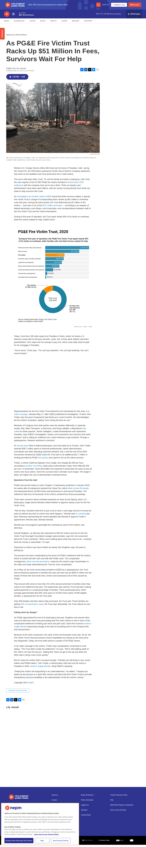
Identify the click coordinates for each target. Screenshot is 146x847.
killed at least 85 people (78, 490)
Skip (42, 841)
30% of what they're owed (32, 606)
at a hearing (80, 516)
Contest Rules (86, 817)
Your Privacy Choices (61, 841)
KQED (31, 685)
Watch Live (119, 5)
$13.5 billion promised (52, 207)
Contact (54, 802)
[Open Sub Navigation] (11, 23)
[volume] (13, 16)
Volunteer (84, 812)
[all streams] (134, 16)
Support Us (85, 807)
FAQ (111, 802)
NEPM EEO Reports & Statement (121, 807)
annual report (23, 448)
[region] (40, 824)
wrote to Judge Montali (40, 668)
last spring (42, 460)
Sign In (105, 6)
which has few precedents (38, 564)
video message (20, 416)
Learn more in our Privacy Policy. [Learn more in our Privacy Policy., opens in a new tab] (46, 834)
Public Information (87, 802)
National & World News (16, 37)
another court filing (33, 468)
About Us (55, 797)
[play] (7, 16)
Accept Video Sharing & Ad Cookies (19, 841)
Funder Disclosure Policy (119, 797)
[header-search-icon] (98, 6)
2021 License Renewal (118, 812)
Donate (136, 6)
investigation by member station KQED (34, 198)
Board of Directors (87, 797)
